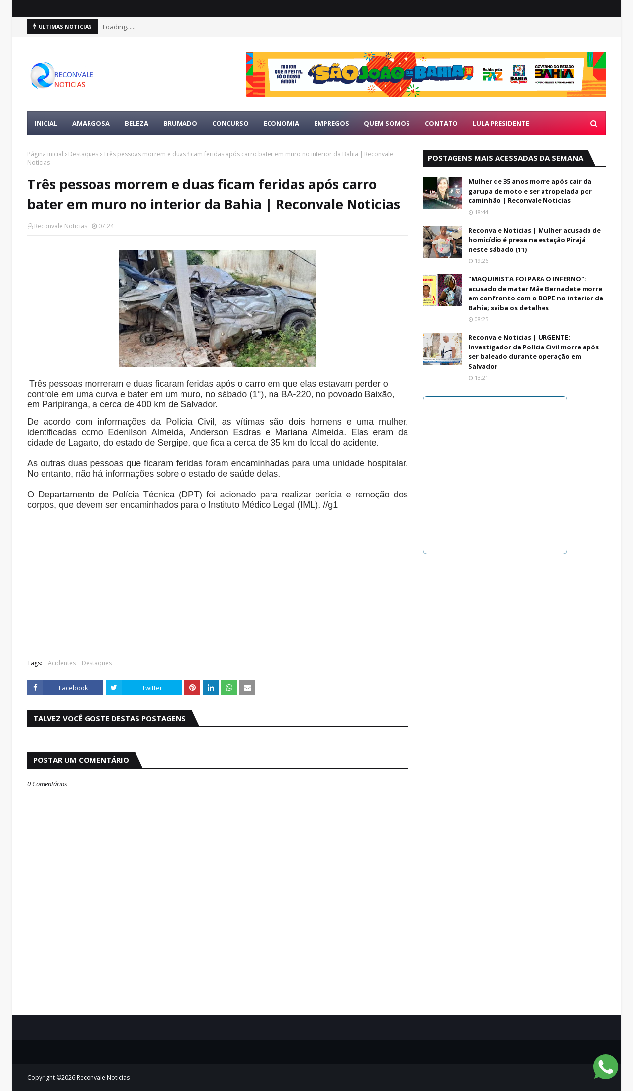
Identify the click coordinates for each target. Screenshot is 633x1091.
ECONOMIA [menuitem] (281, 123)
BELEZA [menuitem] (136, 123)
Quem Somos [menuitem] (387, 123)
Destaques (83, 154)
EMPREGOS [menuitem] (331, 123)
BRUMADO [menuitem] (180, 123)
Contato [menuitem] (441, 123)
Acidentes (62, 663)
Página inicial (45, 154)
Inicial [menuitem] (46, 123)
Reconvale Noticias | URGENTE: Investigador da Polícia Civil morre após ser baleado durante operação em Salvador (533, 352)
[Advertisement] (217, 579)
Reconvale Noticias (60, 226)
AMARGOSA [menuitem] (91, 123)
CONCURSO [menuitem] (230, 123)
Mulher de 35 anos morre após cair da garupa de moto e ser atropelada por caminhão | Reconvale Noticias (530, 191)
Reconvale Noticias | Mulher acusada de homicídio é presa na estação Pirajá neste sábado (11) (534, 240)
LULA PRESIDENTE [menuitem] (501, 123)
